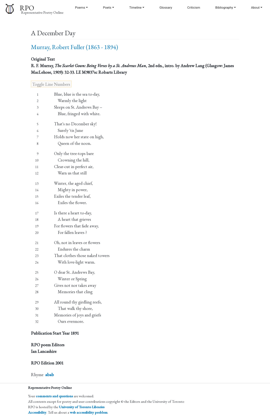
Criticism (193, 7)
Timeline (135, 7)
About (255, 7)
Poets (107, 7)
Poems (80, 7)
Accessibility (37, 412)
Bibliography (224, 7)
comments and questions (54, 396)
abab (49, 374)
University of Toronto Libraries (82, 407)
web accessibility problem (89, 412)
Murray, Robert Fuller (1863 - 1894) (74, 47)
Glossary (165, 7)
